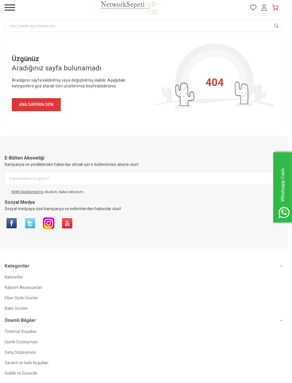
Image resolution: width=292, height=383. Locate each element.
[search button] (276, 26)
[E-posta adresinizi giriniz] (144, 178)
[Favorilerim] (253, 7)
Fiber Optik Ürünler (21, 298)
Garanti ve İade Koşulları (26, 362)
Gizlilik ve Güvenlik (21, 373)
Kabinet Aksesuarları (23, 287)
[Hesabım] (264, 7)
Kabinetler (14, 277)
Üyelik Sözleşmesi (21, 342)
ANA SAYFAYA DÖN (36, 104)
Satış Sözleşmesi (20, 352)
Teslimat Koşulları (21, 331)
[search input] (144, 26)
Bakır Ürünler (16, 308)
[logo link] (129, 7)
